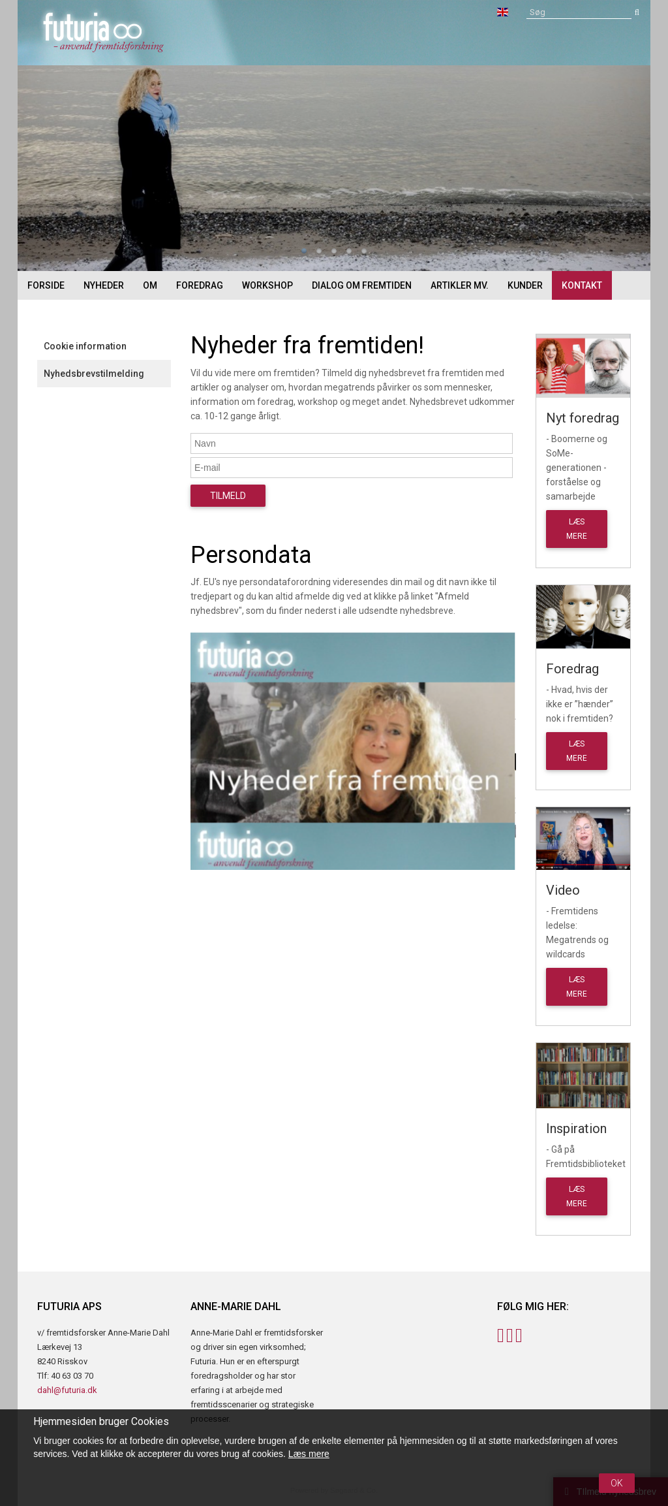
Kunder (525, 285)
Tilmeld (228, 495)
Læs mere (308, 1454)
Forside (46, 285)
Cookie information (85, 346)
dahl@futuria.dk (67, 1390)
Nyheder (104, 285)
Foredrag (199, 285)
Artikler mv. (460, 285)
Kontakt (582, 285)
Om (150, 285)
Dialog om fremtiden (362, 285)
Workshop (267, 285)
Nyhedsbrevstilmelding (94, 373)
